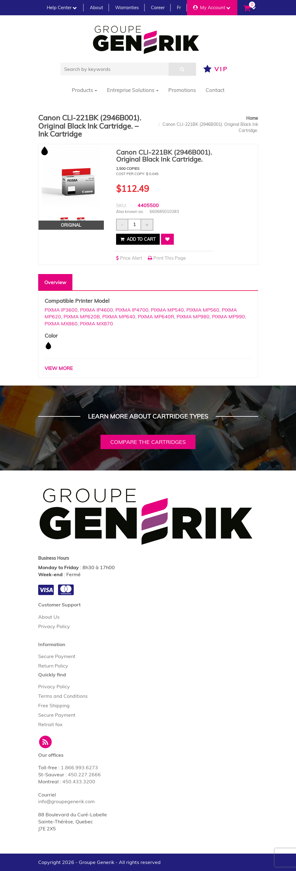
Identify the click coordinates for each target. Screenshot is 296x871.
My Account (211, 7)
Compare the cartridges (148, 441)
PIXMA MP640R (156, 316)
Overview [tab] (55, 282)
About (96, 7)
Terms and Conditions (63, 696)
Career (158, 7)
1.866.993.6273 (79, 767)
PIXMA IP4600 (96, 310)
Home (252, 118)
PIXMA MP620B (82, 316)
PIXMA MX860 (61, 323)
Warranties (127, 7)
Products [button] (84, 90)
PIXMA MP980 (193, 316)
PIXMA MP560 (202, 310)
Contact (215, 90)
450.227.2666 (84, 774)
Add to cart (137, 239)
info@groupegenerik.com (66, 801)
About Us (49, 617)
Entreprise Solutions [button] (133, 90)
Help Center (62, 7)
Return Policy (53, 666)
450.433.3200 (78, 781)
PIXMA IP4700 (131, 310)
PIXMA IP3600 (61, 310)
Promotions (182, 90)
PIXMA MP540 (167, 310)
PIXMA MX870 (96, 323)
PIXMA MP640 (118, 316)
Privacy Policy (54, 626)
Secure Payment (56, 656)
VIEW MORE (59, 368)
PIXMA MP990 (228, 316)
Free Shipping (54, 705)
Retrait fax (50, 724)
